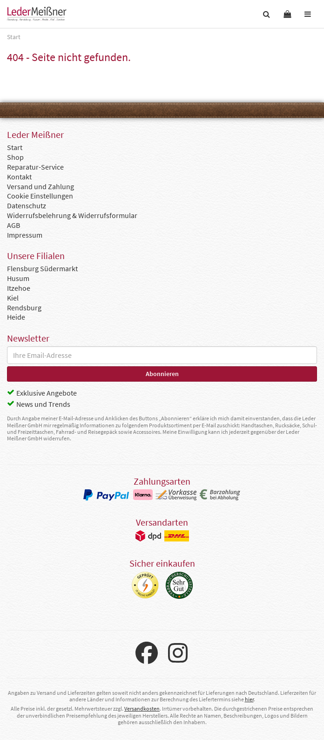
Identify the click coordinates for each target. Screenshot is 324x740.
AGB (13, 225)
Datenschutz (26, 205)
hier (249, 699)
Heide (16, 317)
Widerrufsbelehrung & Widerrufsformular (72, 215)
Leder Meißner (37, 14)
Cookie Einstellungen (40, 195)
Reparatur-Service (35, 166)
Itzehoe (18, 288)
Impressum (24, 235)
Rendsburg (24, 307)
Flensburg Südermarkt (42, 268)
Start (14, 147)
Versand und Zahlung (40, 186)
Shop (15, 157)
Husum (18, 278)
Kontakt (19, 176)
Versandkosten (142, 708)
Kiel (13, 297)
